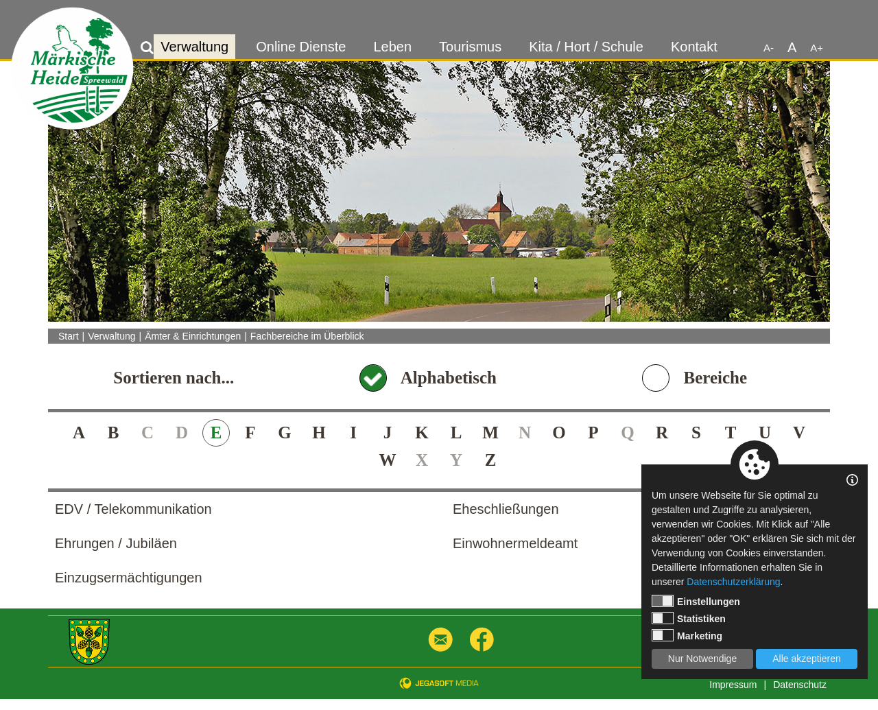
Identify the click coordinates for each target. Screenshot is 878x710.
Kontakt (694, 46)
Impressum (733, 684)
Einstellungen (696, 601)
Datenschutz (800, 684)
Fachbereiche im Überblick (307, 336)
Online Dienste (301, 46)
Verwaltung (194, 46)
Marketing (687, 635)
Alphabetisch (449, 377)
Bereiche (715, 377)
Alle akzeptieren (806, 658)
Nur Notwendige (702, 658)
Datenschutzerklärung (733, 581)
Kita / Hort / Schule (586, 46)
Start (68, 336)
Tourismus (470, 46)
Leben (392, 46)
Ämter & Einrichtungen (193, 336)
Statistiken (689, 618)
